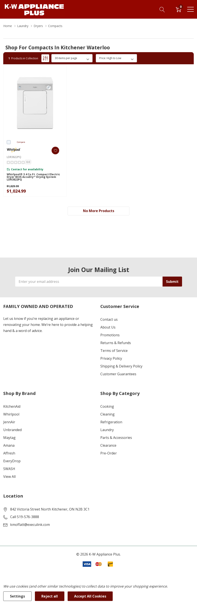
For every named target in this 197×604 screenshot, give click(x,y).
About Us (108, 327)
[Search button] (162, 9)
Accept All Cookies (90, 596)
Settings (17, 596)
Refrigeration (111, 422)
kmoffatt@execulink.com (30, 524)
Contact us (109, 319)
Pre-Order (108, 453)
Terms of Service (114, 350)
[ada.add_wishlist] (55, 150)
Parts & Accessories (116, 437)
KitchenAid (11, 406)
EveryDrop (12, 461)
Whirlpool (11, 414)
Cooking (107, 406)
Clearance (108, 445)
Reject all (49, 596)
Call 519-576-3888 (24, 516)
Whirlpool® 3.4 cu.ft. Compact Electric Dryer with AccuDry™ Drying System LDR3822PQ (33, 177)
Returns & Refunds (115, 342)
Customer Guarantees (118, 374)
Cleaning (107, 414)
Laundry (107, 429)
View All (9, 476)
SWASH (9, 468)
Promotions (110, 335)
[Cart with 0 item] (178, 9)
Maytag (9, 437)
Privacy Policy (111, 358)
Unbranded (12, 429)
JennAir (9, 422)
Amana (9, 445)
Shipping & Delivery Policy (121, 366)
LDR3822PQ (14, 157)
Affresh (9, 453)
